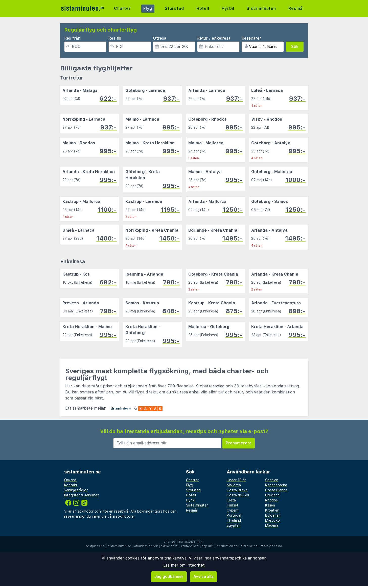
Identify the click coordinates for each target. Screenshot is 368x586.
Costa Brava (237, 490)
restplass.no (95, 546)
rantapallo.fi (190, 546)
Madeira (271, 525)
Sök (294, 46)
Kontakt (70, 485)
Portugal (234, 515)
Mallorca (234, 485)
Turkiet (232, 505)
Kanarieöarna (276, 485)
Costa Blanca (276, 490)
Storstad (174, 8)
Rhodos (271, 500)
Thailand (234, 520)
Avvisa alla (203, 576)
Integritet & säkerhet (81, 495)
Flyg (147, 8)
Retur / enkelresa (213, 38)
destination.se (227, 546)
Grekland (272, 495)
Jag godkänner (168, 576)
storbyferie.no (271, 546)
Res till (114, 38)
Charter (122, 8)
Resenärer (251, 38)
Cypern (233, 510)
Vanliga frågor (76, 490)
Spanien (271, 480)
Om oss (70, 480)
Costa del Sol (238, 495)
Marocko (272, 520)
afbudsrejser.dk (146, 546)
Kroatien (272, 510)
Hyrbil (228, 8)
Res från (72, 38)
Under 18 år (236, 480)
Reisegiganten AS (189, 542)
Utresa (159, 38)
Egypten (234, 525)
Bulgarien (273, 515)
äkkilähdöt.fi (169, 546)
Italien (270, 505)
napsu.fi (207, 546)
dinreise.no (249, 546)
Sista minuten (261, 8)
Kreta (231, 500)
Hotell (202, 8)
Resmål (296, 8)
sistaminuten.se (119, 546)
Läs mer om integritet (184, 565)
